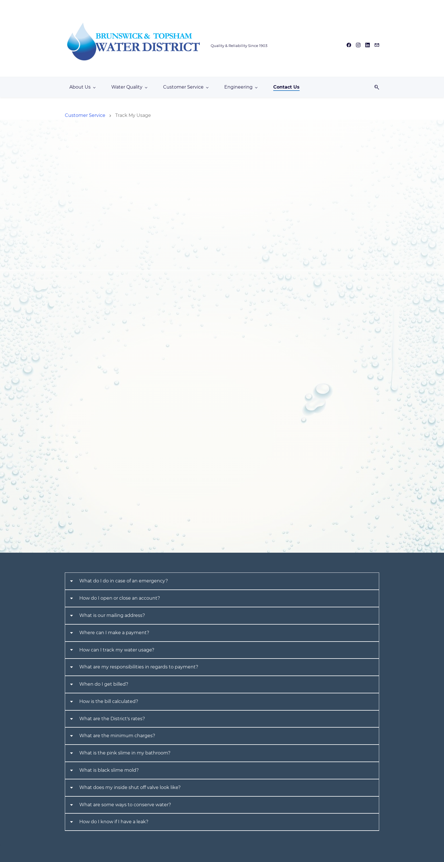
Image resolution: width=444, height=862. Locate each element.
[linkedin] (367, 44)
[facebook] (349, 44)
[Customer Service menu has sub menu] (186, 83)
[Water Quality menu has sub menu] (129, 83)
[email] (377, 44)
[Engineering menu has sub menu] (241, 83)
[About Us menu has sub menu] (82, 83)
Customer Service (85, 111)
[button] (374, 83)
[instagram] (358, 44)
